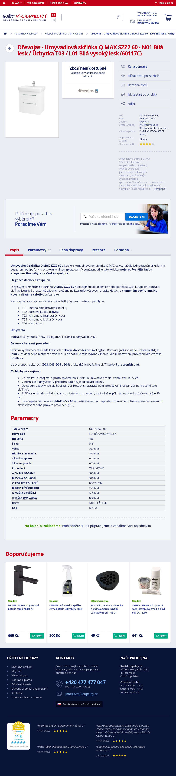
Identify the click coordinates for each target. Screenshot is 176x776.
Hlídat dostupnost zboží (143, 76)
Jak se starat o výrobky (142, 94)
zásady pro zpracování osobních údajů (118, 223)
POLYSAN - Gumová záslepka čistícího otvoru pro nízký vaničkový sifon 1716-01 (107, 609)
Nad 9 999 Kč (148, 21)
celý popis (159, 188)
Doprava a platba (21, 679)
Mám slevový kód (21, 666)
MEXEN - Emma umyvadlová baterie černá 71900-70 (23, 607)
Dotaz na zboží (137, 85)
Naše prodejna (59, 3)
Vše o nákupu (35, 3)
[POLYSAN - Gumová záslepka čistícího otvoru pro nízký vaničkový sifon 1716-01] (109, 581)
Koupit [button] (39, 635)
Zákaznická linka (148, 14)
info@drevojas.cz (148, 124)
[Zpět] (9, 48)
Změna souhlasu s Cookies (26, 697)
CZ (53, 14)
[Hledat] (92, 17)
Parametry (39, 249)
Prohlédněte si (72, 526)
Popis (14, 249)
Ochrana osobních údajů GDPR (29, 688)
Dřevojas (144, 121)
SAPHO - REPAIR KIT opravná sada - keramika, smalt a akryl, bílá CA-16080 (148, 609)
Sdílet (131, 104)
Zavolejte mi (136, 216)
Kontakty (80, 3)
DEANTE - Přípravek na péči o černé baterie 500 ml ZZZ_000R (65, 607)
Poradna (123, 249)
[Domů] (6, 3)
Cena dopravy (71, 249)
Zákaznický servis (21, 684)
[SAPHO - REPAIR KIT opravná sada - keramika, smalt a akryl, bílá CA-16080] (150, 581)
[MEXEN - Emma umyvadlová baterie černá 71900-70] (26, 581)
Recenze (98, 249)
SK (53, 19)
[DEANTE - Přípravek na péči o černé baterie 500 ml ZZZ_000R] (67, 581)
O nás (15, 3)
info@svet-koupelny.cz (81, 694)
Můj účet (16, 671)
